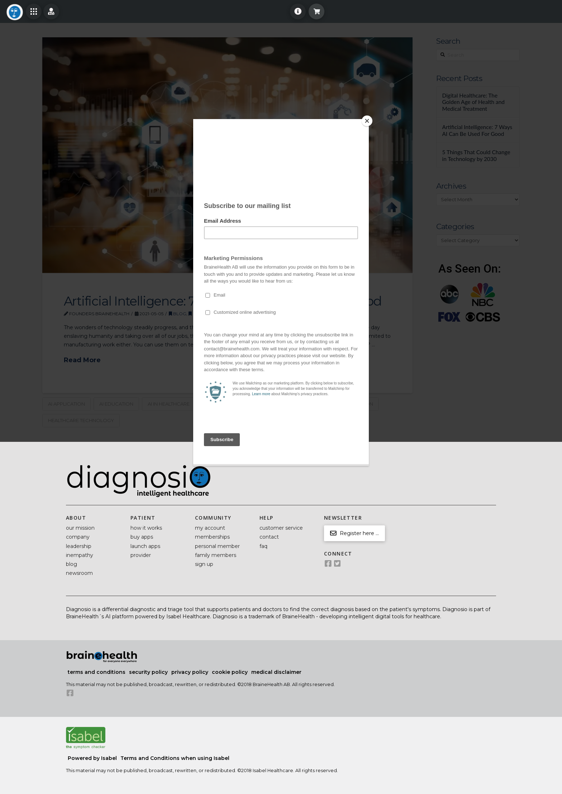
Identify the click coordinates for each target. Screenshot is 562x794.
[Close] (367, 120)
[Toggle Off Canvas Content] (34, 11)
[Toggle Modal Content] (316, 11)
